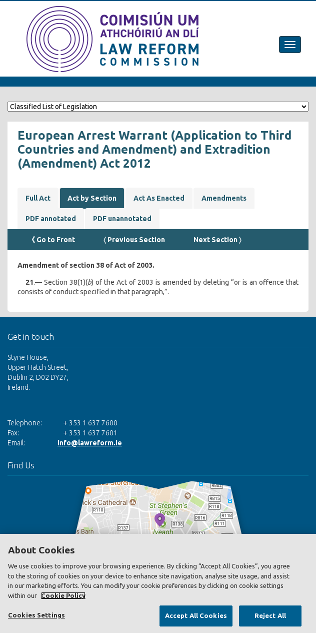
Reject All (270, 615)
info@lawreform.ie (90, 443)
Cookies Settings (36, 614)
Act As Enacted (159, 198)
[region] (158, 583)
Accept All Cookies (196, 615)
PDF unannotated (122, 219)
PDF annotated (51, 219)
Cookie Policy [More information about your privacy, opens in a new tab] (63, 595)
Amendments (224, 198)
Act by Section (92, 198)
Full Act (38, 198)
